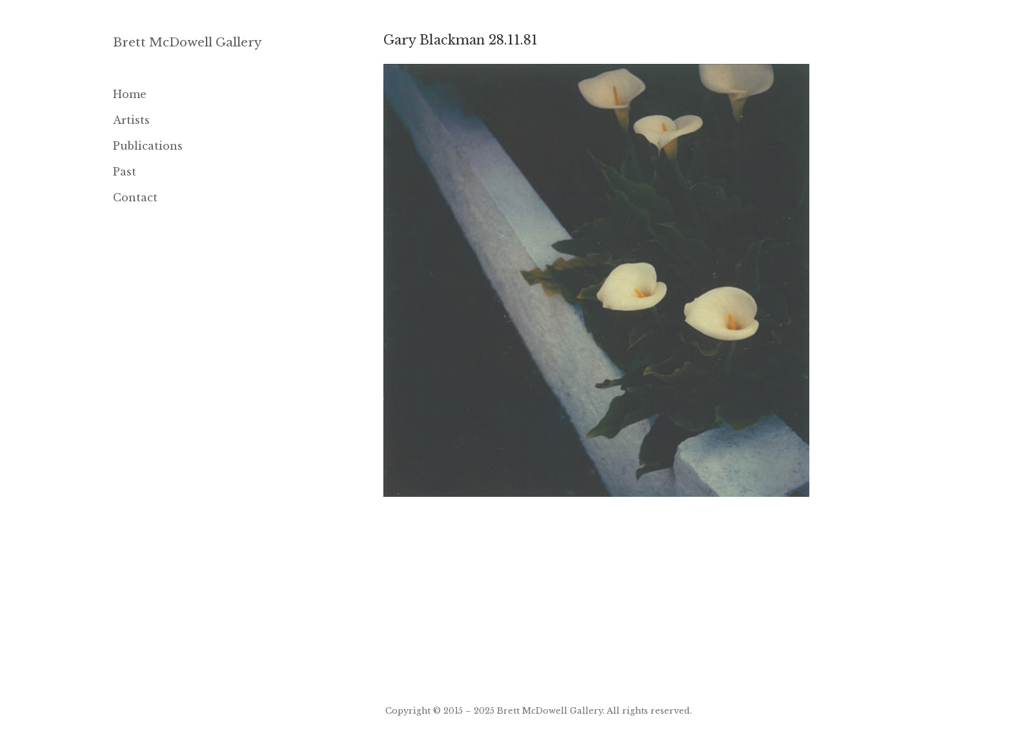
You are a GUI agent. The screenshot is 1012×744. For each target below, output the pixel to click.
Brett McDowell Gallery (187, 42)
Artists (131, 120)
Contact (135, 197)
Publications (148, 145)
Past (124, 171)
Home (130, 94)
